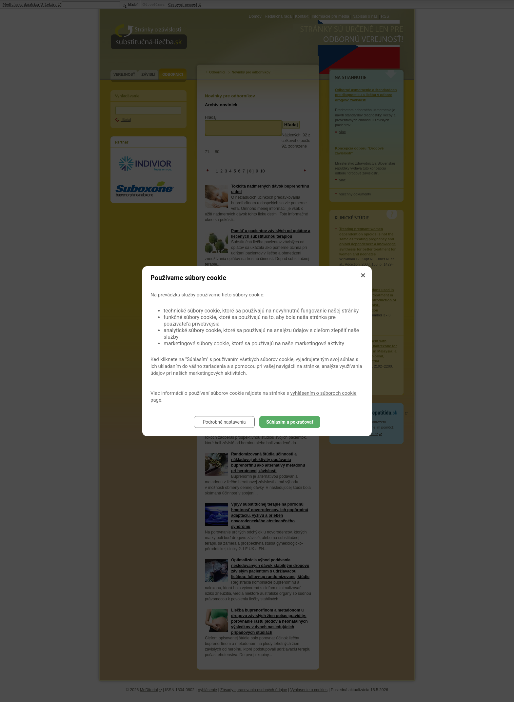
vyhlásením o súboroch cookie (323, 393)
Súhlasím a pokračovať (289, 422)
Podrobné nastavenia (224, 422)
